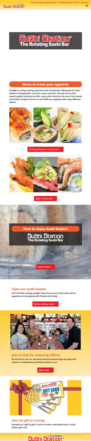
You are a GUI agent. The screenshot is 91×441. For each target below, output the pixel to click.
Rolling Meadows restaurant (44, 149)
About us (85, 2)
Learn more (44, 266)
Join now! (44, 370)
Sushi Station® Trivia (68, 2)
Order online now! (44, 303)
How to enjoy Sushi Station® (44, 2)
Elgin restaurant (44, 198)
